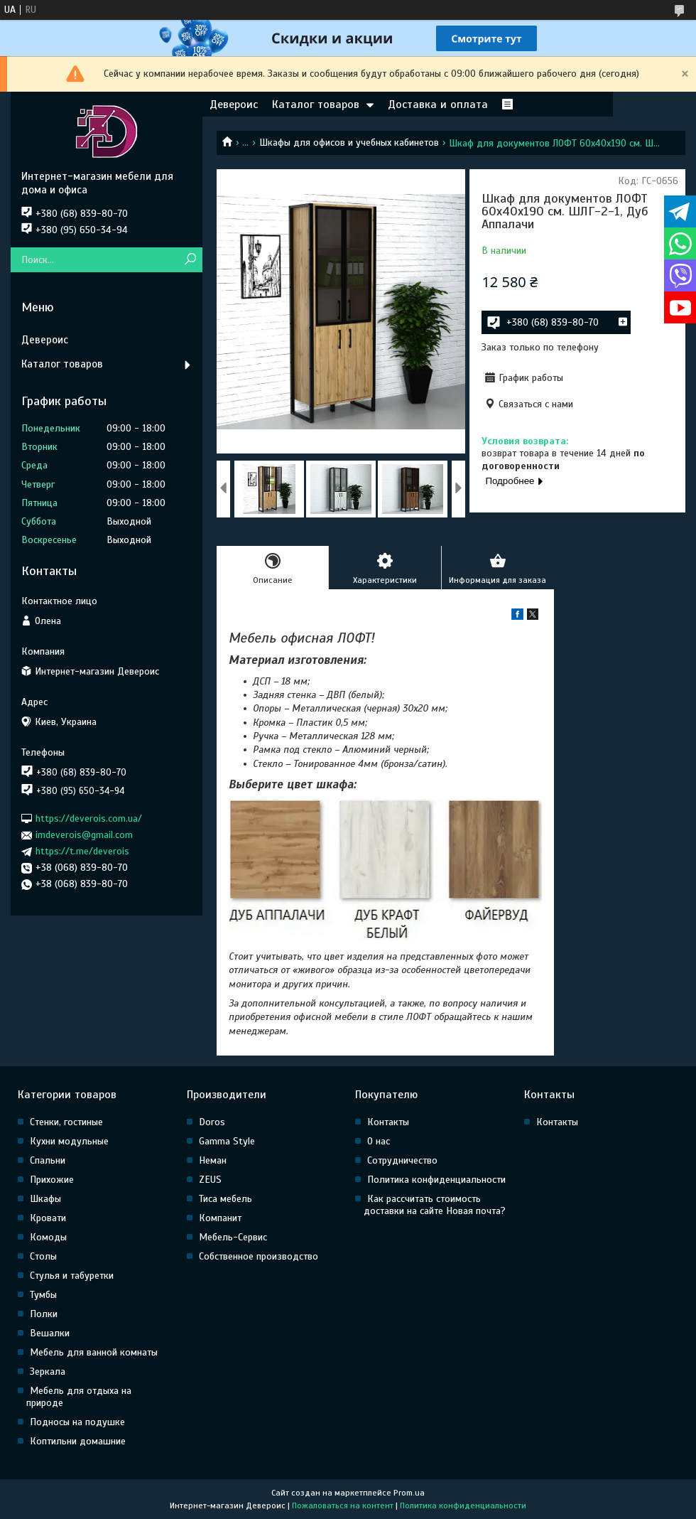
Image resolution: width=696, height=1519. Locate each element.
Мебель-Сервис (233, 1237)
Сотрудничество (402, 1160)
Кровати (48, 1218)
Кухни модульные (69, 1141)
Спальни (47, 1160)
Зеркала (47, 1371)
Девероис (234, 104)
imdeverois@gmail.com (84, 835)
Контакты (388, 1122)
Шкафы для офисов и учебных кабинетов (349, 142)
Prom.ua (409, 1493)
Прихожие (52, 1180)
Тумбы (43, 1295)
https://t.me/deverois (82, 851)
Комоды (48, 1237)
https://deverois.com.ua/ (89, 818)
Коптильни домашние (78, 1441)
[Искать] (190, 259)
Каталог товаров (315, 104)
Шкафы (45, 1199)
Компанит (220, 1218)
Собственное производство (258, 1256)
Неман (213, 1160)
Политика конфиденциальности (436, 1180)
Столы (43, 1256)
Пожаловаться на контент (342, 1505)
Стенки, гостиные (66, 1122)
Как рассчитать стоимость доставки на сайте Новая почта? (435, 1205)
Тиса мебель (225, 1199)
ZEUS (210, 1180)
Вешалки (50, 1333)
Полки (44, 1314)
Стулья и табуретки (72, 1276)
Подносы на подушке (77, 1422)
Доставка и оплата (438, 104)
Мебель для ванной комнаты (94, 1352)
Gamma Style (227, 1141)
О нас (378, 1141)
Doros (212, 1122)
